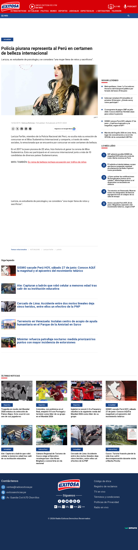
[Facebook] (59, 501)
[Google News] (74, 501)
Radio (13, 20)
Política (45, 11)
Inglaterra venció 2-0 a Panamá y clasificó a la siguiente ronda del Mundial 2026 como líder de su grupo (86, 413)
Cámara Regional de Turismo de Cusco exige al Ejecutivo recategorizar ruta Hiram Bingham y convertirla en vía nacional (51, 458)
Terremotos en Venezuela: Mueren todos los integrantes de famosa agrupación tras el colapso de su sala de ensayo (122, 193)
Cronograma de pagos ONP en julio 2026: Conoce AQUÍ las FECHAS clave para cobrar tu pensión (119, 112)
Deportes (62, 11)
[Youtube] (67, 501)
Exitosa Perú (104, 11)
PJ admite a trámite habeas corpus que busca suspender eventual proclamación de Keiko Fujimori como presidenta (122, 167)
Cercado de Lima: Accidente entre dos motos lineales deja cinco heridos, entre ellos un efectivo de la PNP (55, 305)
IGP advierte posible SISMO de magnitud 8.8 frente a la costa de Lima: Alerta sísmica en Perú (121, 156)
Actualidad (33, 11)
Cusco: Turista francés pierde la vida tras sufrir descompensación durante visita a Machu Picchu (121, 457)
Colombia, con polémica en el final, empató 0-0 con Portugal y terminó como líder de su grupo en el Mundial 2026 (50, 413)
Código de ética (102, 481)
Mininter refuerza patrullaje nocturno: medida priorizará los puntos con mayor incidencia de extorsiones (56, 341)
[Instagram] (71, 501)
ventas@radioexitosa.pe (19, 487)
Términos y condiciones (107, 496)
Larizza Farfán (48, 249)
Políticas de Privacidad (106, 502)
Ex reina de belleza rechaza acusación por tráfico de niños (57, 162)
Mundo (53, 11)
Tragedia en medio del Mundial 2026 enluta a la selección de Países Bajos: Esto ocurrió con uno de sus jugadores (15, 413)
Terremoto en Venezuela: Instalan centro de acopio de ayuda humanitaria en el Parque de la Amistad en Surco (57, 323)
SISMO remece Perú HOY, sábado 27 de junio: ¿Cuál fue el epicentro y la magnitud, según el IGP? (120, 123)
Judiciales (74, 11)
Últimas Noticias (18, 11)
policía (59, 249)
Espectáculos (87, 11)
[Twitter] (63, 501)
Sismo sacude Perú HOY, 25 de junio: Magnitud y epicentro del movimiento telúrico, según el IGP (121, 205)
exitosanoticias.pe (16, 492)
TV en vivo (99, 491)
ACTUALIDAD (35, 249)
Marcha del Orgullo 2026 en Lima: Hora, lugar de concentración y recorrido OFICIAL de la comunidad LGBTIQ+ (120, 135)
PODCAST (132, 6)
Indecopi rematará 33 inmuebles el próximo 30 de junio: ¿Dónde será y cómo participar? (118, 100)
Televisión (116, 11)
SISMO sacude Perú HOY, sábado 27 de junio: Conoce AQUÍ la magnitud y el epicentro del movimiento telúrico (56, 269)
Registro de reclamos (105, 486)
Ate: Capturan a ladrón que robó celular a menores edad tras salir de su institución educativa (57, 287)
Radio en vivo (101, 507)
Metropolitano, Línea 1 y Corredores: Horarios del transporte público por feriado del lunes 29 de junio (119, 88)
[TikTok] (78, 501)
